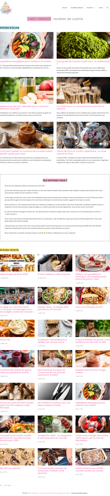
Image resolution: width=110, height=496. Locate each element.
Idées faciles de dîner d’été (14, 274)
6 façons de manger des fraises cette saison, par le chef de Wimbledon (91, 438)
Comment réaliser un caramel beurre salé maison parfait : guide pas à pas (26, 152)
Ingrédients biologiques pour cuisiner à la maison (25, 61)
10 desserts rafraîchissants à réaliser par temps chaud (52, 341)
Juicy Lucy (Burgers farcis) (89, 307)
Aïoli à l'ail (5, 339)
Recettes (92, 7)
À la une (64, 8)
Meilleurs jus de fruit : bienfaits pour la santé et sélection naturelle (24, 107)
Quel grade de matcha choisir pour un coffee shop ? (83, 62)
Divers (101, 8)
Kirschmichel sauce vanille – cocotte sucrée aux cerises (90, 469)
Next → (10, 485)
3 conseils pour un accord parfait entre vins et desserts (80, 107)
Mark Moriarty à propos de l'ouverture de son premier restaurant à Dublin (51, 372)
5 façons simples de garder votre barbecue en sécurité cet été (92, 341)
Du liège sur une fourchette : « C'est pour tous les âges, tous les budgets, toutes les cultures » (17, 309)
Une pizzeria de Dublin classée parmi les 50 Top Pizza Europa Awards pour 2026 (15, 438)
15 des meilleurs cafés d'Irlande (54, 274)
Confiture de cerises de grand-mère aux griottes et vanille (16, 371)
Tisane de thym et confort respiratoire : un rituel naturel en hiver (81, 152)
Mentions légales (57, 493)
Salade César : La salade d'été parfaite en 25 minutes (53, 308)
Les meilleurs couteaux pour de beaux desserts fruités (54, 404)
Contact (67, 493)
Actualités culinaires (77, 8)
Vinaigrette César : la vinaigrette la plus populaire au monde (54, 436)
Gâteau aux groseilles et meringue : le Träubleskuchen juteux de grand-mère (90, 277)
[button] (107, 7)
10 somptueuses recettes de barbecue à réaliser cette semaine (52, 471)
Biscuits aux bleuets (10, 468)
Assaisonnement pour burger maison (90, 371)
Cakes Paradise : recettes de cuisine (39, 493)
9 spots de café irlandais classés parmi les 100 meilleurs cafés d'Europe (16, 405)
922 (5, 485)
